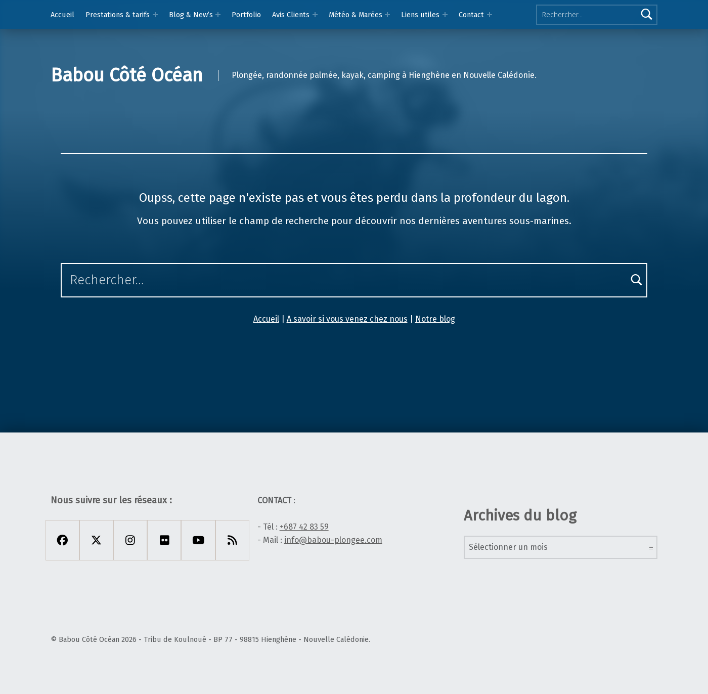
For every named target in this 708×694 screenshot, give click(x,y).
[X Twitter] (96, 540)
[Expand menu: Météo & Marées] (387, 14)
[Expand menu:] (489, 14)
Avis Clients (290, 14)
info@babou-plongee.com (333, 540)
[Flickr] (164, 540)
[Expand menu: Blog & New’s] (217, 14)
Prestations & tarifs (117, 14)
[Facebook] (62, 540)
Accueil (62, 14)
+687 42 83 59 (304, 527)
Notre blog (435, 319)
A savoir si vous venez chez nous (347, 319)
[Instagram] (130, 540)
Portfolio (246, 14)
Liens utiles (420, 14)
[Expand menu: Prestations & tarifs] (155, 14)
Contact (471, 14)
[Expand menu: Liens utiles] (445, 14)
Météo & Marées (355, 14)
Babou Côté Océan (127, 75)
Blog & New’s (191, 14)
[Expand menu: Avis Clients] (315, 14)
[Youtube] (198, 540)
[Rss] (232, 540)
